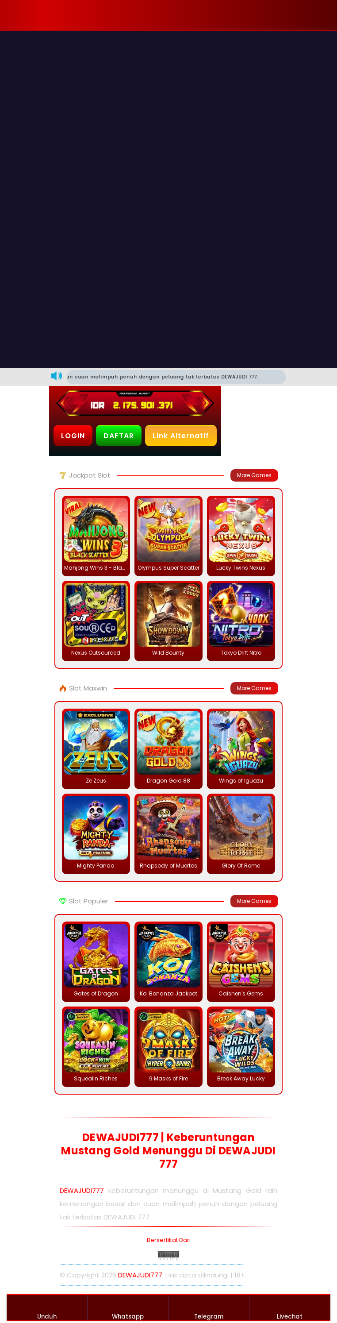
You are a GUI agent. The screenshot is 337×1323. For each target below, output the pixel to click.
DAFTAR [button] (118, 436)
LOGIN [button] (73, 436)
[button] (77, 15)
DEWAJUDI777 (82, 1190)
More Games (254, 475)
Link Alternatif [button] (181, 436)
